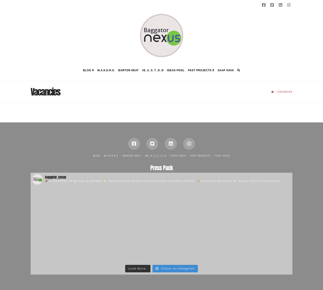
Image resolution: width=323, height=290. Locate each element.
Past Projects (200, 155)
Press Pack (161, 168)
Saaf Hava (222, 155)
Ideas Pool (178, 155)
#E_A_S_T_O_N (155, 155)
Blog (96, 155)
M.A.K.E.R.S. (111, 155)
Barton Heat (132, 155)
